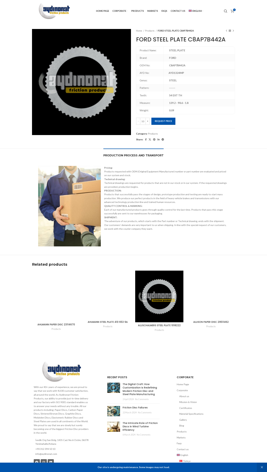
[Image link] (61, 355)
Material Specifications (191, 398)
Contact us (183, 433)
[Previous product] (226, 31)
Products (150, 30)
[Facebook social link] (146, 139)
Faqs (179, 427)
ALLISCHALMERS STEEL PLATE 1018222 (159, 309)
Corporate (182, 374)
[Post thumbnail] (112, 376)
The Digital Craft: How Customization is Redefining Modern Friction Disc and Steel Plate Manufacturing (139, 373)
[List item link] (61, 438)
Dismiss (262, 467)
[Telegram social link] (163, 139)
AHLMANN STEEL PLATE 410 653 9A (108, 306)
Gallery (183, 404)
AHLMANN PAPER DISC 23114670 (56, 306)
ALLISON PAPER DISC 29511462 (211, 306)
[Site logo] (54, 10)
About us (184, 380)
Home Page (183, 368)
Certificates (185, 392)
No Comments (139, 383)
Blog (181, 410)
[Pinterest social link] (154, 139)
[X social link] (150, 139)
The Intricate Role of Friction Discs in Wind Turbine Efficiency (139, 409)
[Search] (225, 11)
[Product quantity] (142, 121)
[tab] (133, 154)
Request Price (163, 121)
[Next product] (233, 31)
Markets (181, 421)
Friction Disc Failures (132, 392)
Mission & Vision (188, 386)
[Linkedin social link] (158, 139)
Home (139, 30)
